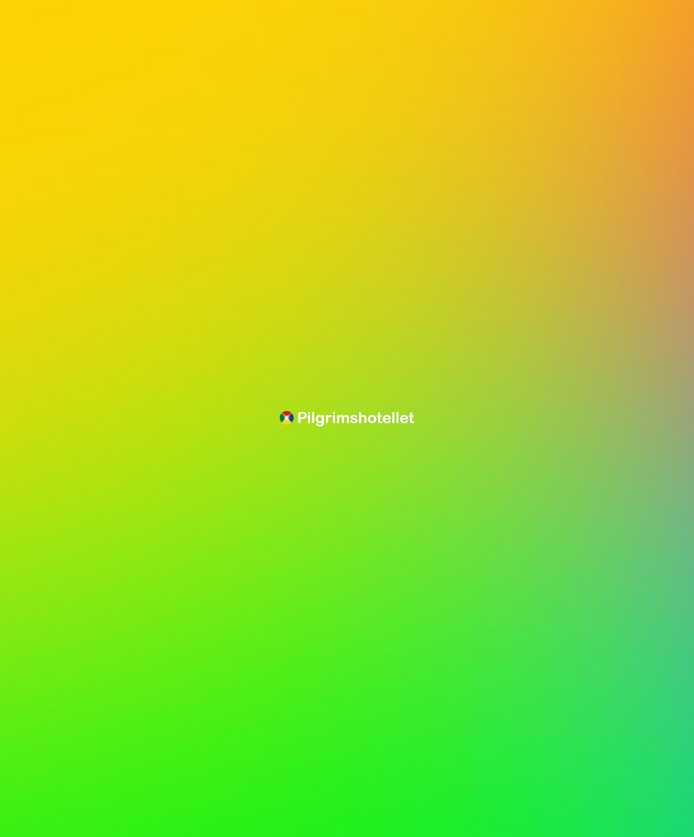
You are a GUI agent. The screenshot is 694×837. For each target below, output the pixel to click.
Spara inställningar (185, 795)
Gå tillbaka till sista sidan (77, 99)
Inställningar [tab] (202, 662)
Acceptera (271, 795)
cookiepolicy (76, 773)
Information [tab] (60, 662)
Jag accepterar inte (83, 795)
